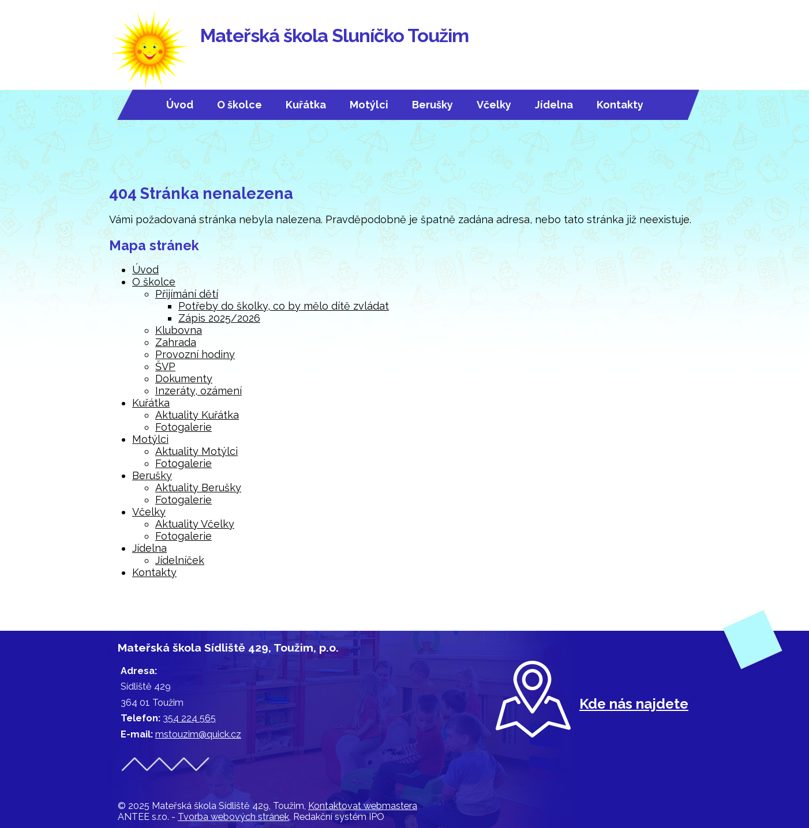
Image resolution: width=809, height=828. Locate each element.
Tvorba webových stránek (233, 816)
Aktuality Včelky (194, 524)
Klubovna (178, 330)
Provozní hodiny (195, 354)
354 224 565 (189, 718)
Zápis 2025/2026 (219, 318)
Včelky (494, 105)
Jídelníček (179, 560)
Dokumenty (183, 378)
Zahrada (175, 342)
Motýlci (369, 105)
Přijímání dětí (186, 294)
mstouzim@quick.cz (198, 734)
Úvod (179, 105)
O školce (239, 105)
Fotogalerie (183, 427)
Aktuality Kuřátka (197, 415)
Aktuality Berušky (198, 487)
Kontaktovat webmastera (362, 805)
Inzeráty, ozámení (198, 391)
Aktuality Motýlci (196, 451)
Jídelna (554, 105)
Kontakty (620, 105)
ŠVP (165, 366)
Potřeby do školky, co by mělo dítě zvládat (283, 306)
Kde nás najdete (633, 703)
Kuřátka (306, 105)
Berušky (432, 105)
